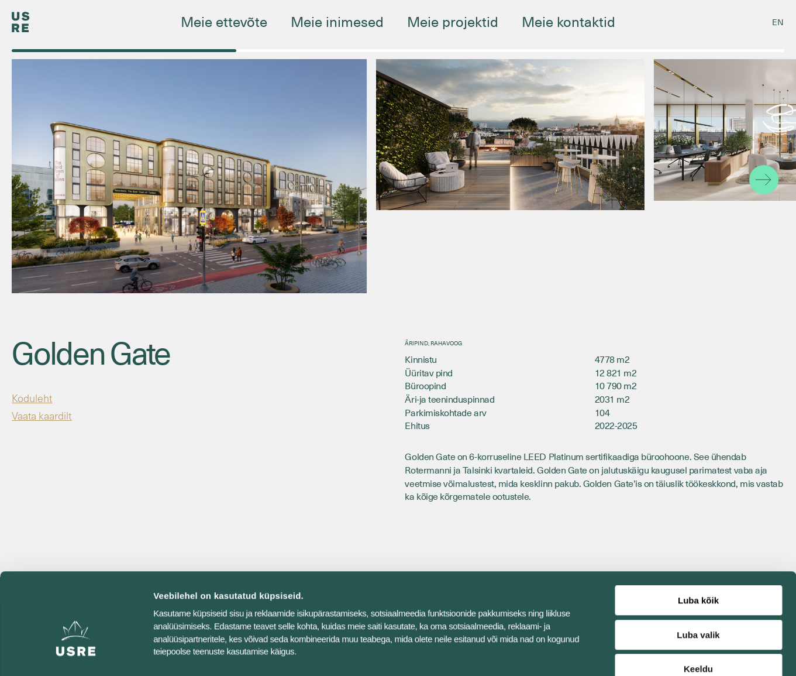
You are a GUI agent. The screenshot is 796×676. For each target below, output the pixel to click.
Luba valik (698, 567)
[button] (763, 179)
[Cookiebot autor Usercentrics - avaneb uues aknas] (76, 653)
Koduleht (34, 398)
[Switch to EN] (778, 22)
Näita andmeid (604, 653)
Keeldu (698, 601)
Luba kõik (698, 533)
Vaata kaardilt (46, 417)
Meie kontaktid (568, 21)
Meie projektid (452, 21)
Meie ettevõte (224, 21)
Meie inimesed (337, 21)
